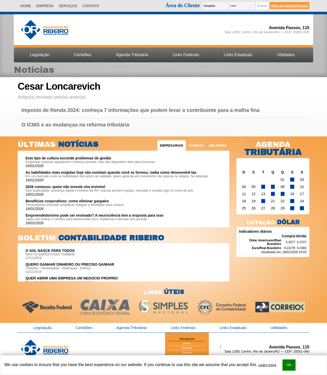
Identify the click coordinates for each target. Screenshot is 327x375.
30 (292, 208)
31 (302, 208)
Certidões (82, 55)
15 (283, 194)
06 (263, 187)
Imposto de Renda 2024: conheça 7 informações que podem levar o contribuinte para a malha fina (140, 110)
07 (273, 187)
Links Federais (186, 55)
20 (263, 201)
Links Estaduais (238, 55)
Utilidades (286, 55)
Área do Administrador (289, 5)
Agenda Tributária (132, 55)
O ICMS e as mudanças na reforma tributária (75, 124)
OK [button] (289, 365)
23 (292, 201)
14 (273, 194)
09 (292, 187)
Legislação (39, 55)
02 (292, 180)
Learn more (267, 365)
